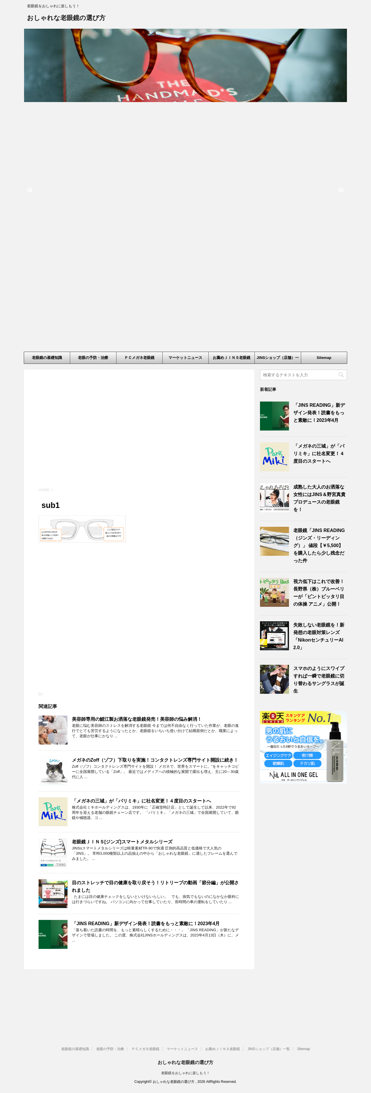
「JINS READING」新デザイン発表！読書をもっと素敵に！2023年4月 (146, 923)
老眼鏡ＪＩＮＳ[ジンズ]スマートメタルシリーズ (122, 841)
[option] (185, 65)
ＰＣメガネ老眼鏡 (139, 357)
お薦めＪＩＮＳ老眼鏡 (231, 357)
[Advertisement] (139, 433)
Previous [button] (30, 190)
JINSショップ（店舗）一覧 (278, 359)
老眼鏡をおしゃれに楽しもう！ (185, 1021)
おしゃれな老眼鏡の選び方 (66, 18)
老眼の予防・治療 (93, 357)
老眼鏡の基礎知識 (47, 357)
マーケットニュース (185, 357)
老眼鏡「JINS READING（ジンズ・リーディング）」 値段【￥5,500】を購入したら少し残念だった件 (319, 545)
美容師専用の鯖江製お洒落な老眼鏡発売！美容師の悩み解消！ (137, 719)
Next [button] (341, 190)
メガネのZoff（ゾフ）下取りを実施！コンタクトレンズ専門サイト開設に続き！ (155, 760)
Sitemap (324, 357)
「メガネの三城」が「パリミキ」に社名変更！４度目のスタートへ (141, 800)
